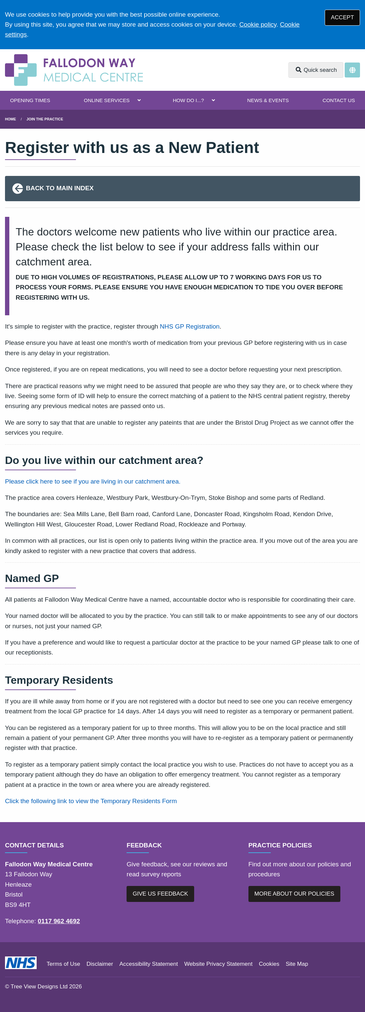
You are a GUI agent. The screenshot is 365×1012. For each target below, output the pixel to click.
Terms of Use (63, 964)
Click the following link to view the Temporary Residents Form (91, 800)
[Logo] (74, 70)
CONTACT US (338, 100)
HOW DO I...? (188, 100)
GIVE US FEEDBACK (160, 894)
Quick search (316, 70)
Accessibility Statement (148, 964)
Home (10, 119)
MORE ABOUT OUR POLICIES (294, 894)
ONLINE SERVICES (107, 100)
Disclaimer (100, 964)
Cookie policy (257, 24)
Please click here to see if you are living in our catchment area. (93, 481)
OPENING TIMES (30, 100)
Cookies (269, 964)
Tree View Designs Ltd (39, 986)
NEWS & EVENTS (268, 100)
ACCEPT (342, 17)
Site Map (297, 964)
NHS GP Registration (189, 326)
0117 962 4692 (59, 921)
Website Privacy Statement (218, 964)
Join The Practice (45, 119)
